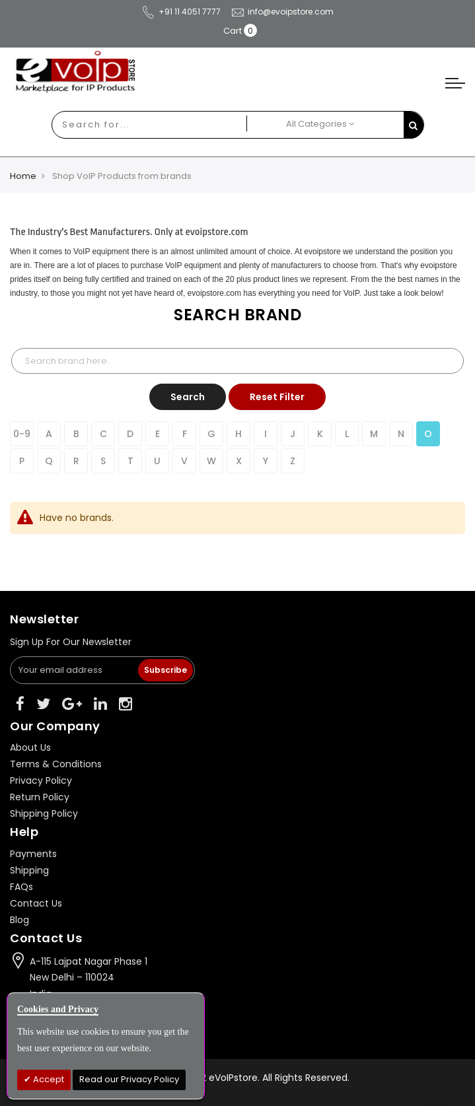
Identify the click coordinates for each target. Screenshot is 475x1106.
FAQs (21, 886)
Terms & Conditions (56, 764)
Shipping (29, 870)
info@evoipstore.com (282, 11)
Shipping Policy (44, 813)
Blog (19, 919)
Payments (33, 853)
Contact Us (36, 903)
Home (23, 176)
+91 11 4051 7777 (181, 11)
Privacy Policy (41, 780)
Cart (232, 30)
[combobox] (136, 125)
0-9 (21, 433)
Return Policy (39, 797)
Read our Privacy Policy (129, 1079)
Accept (47, 1079)
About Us (30, 747)
